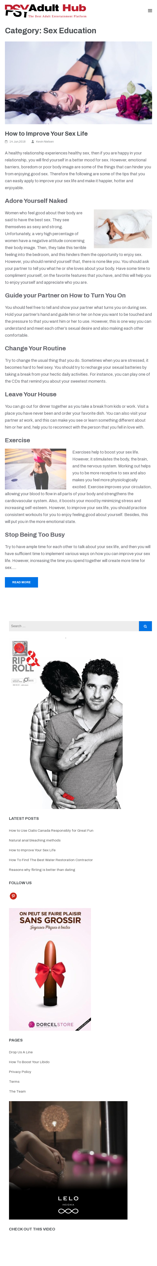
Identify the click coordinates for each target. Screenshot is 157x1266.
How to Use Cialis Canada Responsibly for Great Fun (51, 830)
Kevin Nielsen (45, 141)
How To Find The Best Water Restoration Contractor (51, 860)
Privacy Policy (20, 1072)
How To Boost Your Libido (29, 1062)
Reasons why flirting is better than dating (42, 870)
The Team (17, 1091)
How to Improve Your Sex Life (46, 134)
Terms (14, 1082)
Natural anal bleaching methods (35, 840)
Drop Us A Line (21, 1052)
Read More (21, 582)
